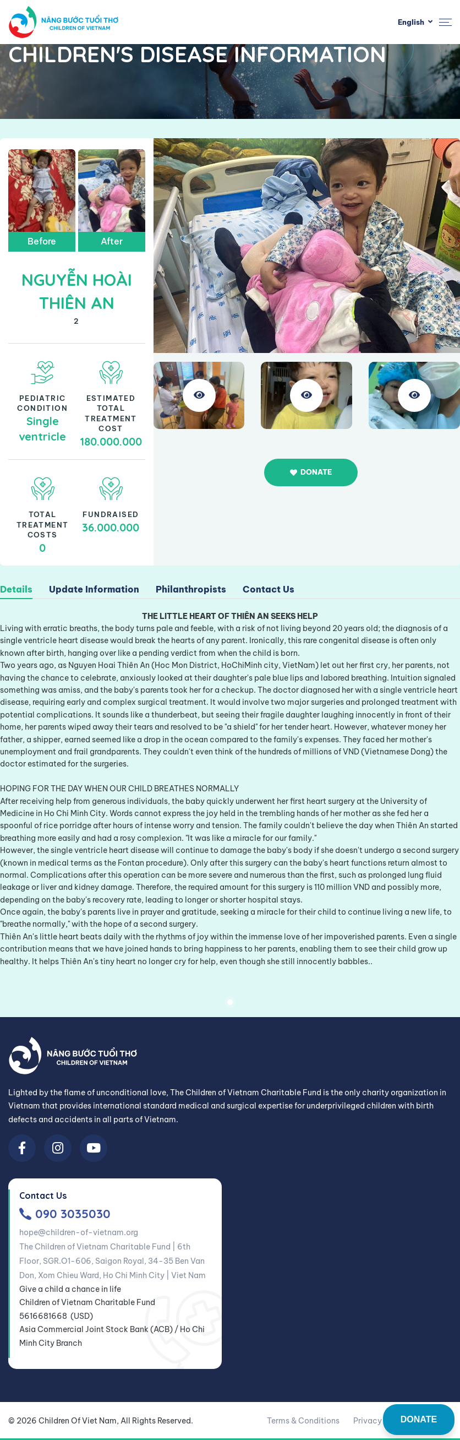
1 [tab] (230, 1002)
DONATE (419, 1419)
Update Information (94, 590)
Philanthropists (191, 590)
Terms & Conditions (303, 1421)
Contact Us (268, 590)
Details (16, 590)
